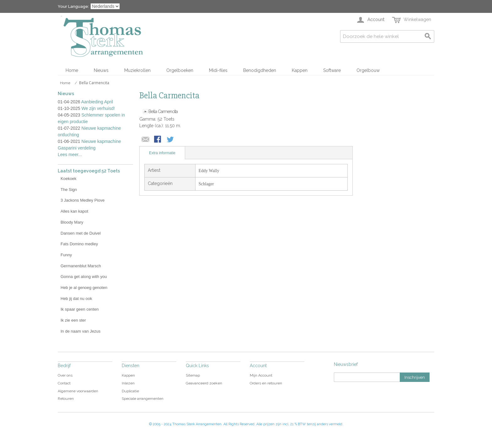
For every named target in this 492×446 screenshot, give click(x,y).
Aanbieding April (97, 101)
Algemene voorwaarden (78, 391)
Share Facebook (158, 140)
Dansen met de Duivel (81, 233)
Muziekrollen (137, 70)
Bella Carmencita (163, 111)
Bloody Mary (72, 222)
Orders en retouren (266, 383)
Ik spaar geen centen (80, 309)
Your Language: (73, 6)
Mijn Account (261, 375)
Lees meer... (70, 154)
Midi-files (218, 70)
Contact (64, 383)
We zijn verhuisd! (98, 108)
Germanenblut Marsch (81, 266)
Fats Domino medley (79, 244)
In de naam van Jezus (80, 331)
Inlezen (128, 383)
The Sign (69, 189)
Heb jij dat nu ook (76, 298)
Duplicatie (130, 391)
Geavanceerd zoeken (204, 383)
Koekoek (69, 178)
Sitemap (193, 375)
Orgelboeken (179, 70)
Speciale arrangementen (142, 398)
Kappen (300, 70)
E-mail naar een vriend (146, 140)
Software (332, 70)
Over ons (65, 375)
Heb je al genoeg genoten (84, 287)
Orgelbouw (368, 70)
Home (72, 70)
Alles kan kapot (74, 211)
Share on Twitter (171, 140)
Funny (66, 255)
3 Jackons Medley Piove (82, 200)
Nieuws (101, 70)
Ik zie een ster (73, 320)
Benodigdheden (259, 70)
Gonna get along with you (84, 276)
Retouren (66, 398)
